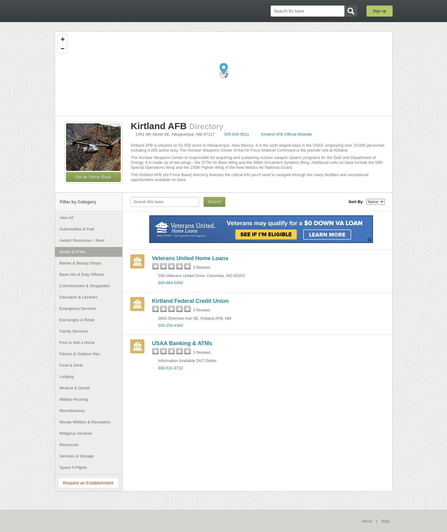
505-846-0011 (236, 134)
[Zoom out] (62, 48)
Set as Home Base (93, 177)
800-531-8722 (170, 368)
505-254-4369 (170, 325)
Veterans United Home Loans (190, 258)
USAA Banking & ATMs (182, 343)
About (367, 521)
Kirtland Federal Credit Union (190, 301)
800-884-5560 (170, 282)
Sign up (379, 11)
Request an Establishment (88, 482)
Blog (385, 521)
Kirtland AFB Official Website (286, 134)
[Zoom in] (62, 39)
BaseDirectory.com (100, 11)
